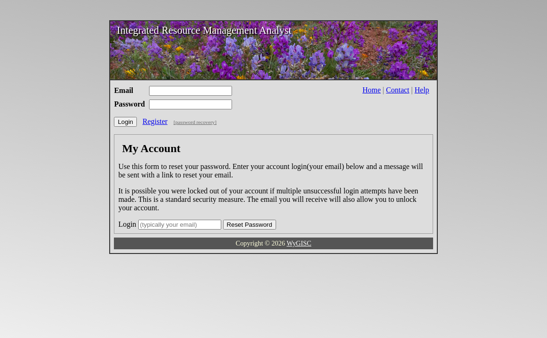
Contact (398, 90)
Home (371, 90)
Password (129, 104)
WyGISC (298, 243)
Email (123, 90)
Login (125, 121)
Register (154, 121)
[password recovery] (195, 122)
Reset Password (249, 224)
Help (422, 90)
